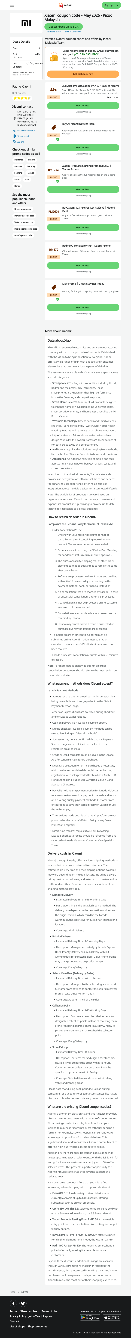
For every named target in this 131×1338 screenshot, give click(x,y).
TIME (27, 179)
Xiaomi (20, 141)
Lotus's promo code (23, 235)
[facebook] (13, 1303)
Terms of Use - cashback (24, 1311)
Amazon (18, 166)
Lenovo (31, 159)
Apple (16, 179)
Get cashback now (83, 73)
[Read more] (112, 97)
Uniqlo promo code (22, 209)
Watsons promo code (23, 222)
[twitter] (23, 1303)
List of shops (17, 1326)
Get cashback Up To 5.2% (64, 26)
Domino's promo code (24, 215)
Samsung (31, 166)
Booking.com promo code (25, 229)
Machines (18, 159)
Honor (17, 186)
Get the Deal (83, 105)
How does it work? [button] (54, 31)
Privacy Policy (18, 1316)
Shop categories (37, 1326)
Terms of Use (49, 1311)
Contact (14, 1321)
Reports (47, 1316)
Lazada (30, 173)
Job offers (34, 1316)
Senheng (18, 173)
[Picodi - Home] (65, 5)
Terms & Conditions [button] (72, 31)
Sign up (109, 5)
